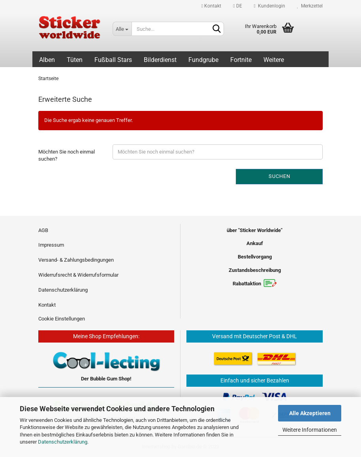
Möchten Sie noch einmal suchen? (66, 155)
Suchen (279, 176)
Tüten (75, 60)
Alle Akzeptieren (310, 413)
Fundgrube (203, 60)
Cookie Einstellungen (61, 319)
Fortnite (241, 60)
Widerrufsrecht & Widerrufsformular (78, 275)
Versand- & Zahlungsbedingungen (76, 260)
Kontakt (211, 6)
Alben (47, 60)
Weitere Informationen (309, 430)
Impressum (51, 245)
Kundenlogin (269, 6)
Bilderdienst (160, 60)
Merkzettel (310, 6)
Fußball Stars (113, 60)
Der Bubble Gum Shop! (106, 379)
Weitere (273, 60)
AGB (43, 230)
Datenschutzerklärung (62, 442)
